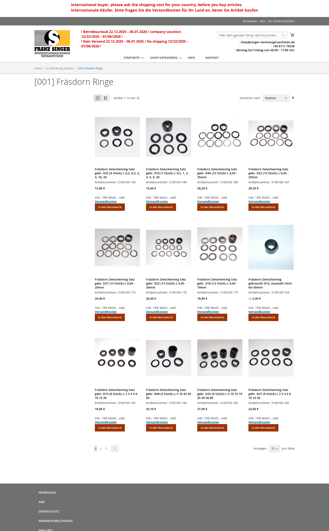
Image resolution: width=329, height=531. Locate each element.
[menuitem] (131, 57)
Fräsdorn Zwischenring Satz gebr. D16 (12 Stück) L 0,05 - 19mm (217, 283)
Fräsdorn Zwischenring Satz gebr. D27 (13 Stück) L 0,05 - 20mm (115, 283)
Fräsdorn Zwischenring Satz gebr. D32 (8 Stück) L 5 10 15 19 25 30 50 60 (219, 394)
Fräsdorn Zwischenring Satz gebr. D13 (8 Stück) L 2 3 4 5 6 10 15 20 (116, 394)
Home (38, 68)
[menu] (171, 57)
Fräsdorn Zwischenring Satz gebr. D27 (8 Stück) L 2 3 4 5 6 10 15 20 (269, 394)
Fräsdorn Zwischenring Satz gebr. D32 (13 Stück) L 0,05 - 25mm (268, 173)
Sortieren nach (250, 98)
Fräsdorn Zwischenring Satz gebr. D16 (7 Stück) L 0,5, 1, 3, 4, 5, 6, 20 (167, 173)
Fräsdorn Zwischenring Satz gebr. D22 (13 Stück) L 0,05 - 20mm (166, 283)
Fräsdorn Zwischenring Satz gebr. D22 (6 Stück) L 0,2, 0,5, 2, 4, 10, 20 (117, 173)
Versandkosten (106, 201)
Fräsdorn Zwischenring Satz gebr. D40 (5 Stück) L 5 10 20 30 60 (168, 394)
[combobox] (252, 35)
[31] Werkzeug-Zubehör (60, 68)
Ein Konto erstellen (281, 21)
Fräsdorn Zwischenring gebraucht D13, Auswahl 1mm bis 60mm (270, 283)
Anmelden (250, 21)
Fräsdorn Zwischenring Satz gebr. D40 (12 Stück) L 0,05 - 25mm (217, 173)
